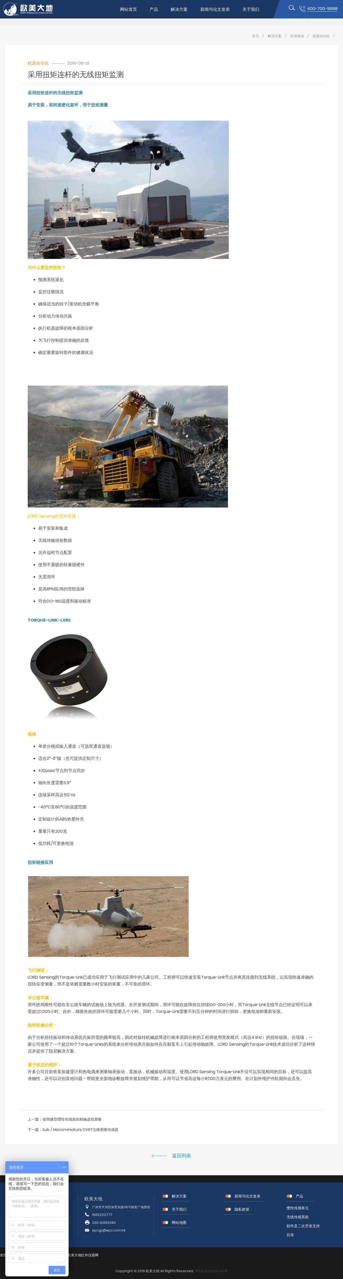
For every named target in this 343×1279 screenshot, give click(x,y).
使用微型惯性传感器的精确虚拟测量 (72, 1119)
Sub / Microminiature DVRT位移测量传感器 (80, 1129)
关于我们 (250, 9)
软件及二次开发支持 (303, 1226)
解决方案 (179, 9)
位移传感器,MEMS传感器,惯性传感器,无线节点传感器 (32, 9)
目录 (290, 1235)
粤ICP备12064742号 (212, 1270)
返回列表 (181, 1155)
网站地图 (179, 1222)
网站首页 (128, 9)
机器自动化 (321, 36)
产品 (154, 9)
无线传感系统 (298, 1217)
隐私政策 (242, 1209)
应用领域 (297, 36)
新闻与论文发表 (215, 9)
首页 (255, 36)
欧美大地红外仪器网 (83, 1255)
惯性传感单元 (298, 1208)
